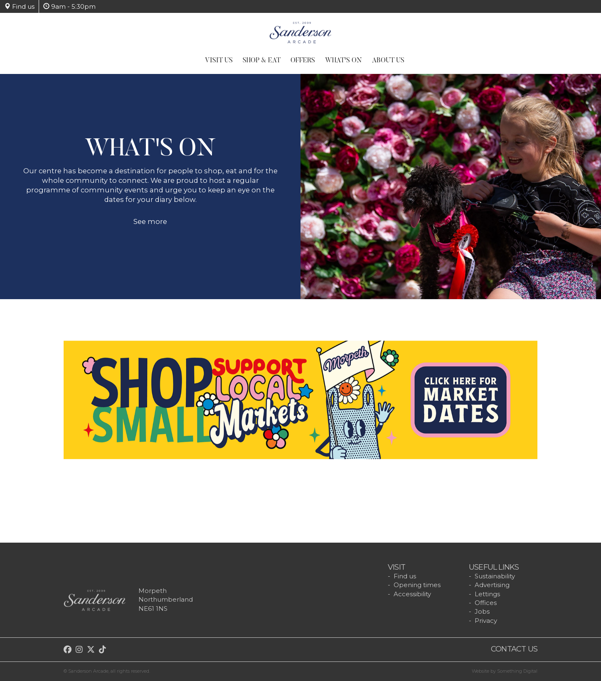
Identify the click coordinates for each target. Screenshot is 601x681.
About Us (388, 60)
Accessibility (412, 594)
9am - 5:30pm (69, 6)
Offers (303, 60)
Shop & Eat (262, 60)
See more (150, 226)
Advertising (492, 585)
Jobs (482, 611)
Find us (19, 6)
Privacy (486, 620)
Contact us (514, 649)
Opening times (417, 585)
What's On (343, 60)
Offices (486, 603)
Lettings (487, 594)
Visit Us (219, 60)
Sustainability (495, 576)
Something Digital (517, 671)
